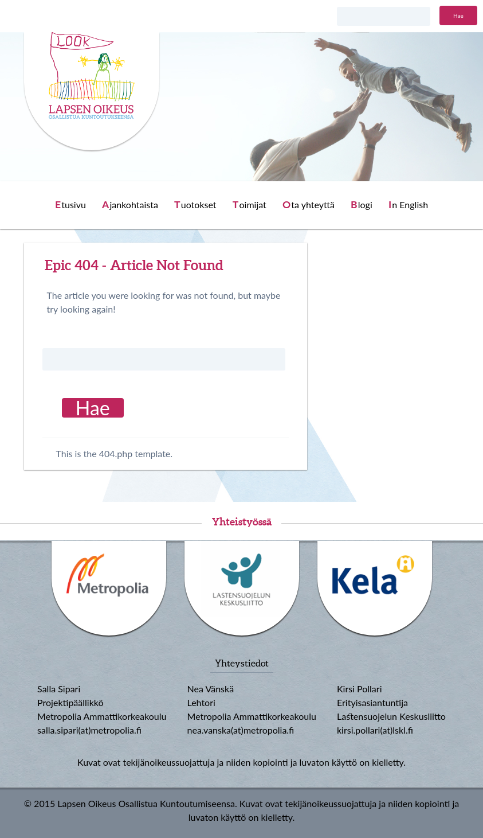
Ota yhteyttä (308, 204)
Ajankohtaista (130, 204)
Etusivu (70, 204)
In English (408, 204)
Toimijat (249, 204)
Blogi (361, 204)
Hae (458, 15)
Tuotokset (195, 204)
